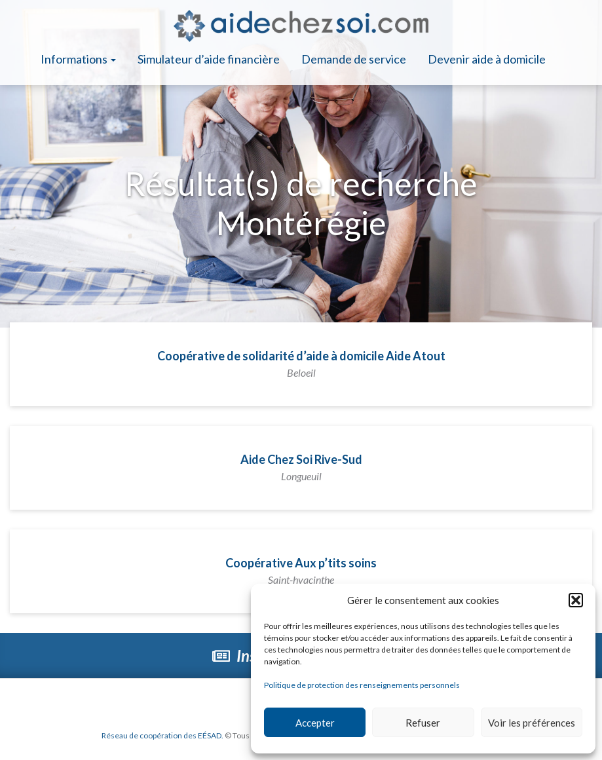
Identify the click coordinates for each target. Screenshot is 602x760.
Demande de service (353, 59)
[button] (575, 600)
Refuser (422, 723)
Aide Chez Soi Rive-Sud (301, 467)
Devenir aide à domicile (487, 59)
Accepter (315, 723)
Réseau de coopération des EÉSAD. (162, 735)
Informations (78, 59)
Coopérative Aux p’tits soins (301, 571)
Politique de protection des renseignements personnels (362, 685)
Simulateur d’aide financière (209, 59)
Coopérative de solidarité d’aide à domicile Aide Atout (301, 364)
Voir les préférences (531, 723)
